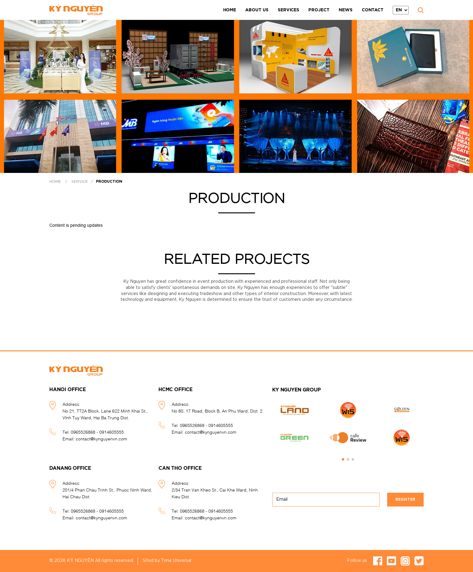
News (346, 10)
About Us (257, 10)
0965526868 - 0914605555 (97, 432)
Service (79, 181)
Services (288, 10)
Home (229, 10)
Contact (372, 10)
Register (405, 499)
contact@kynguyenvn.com (101, 438)
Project (319, 10)
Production (109, 181)
